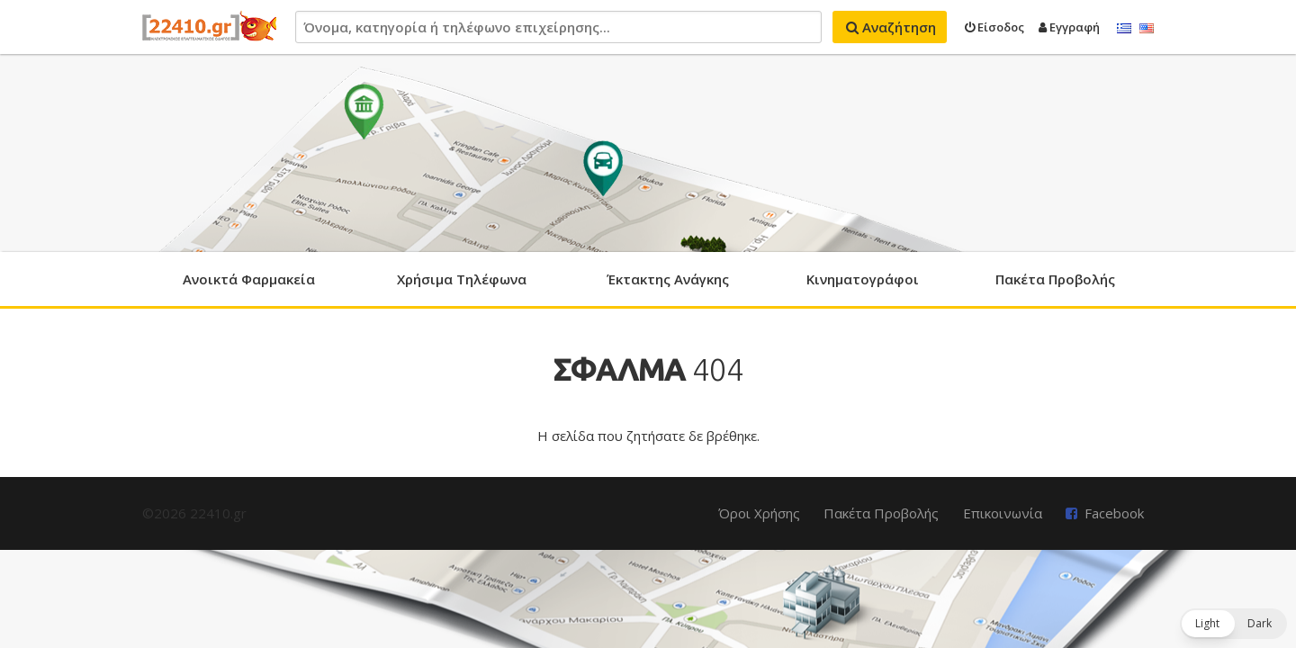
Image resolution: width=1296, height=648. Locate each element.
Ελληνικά (1124, 29)
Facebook (1114, 513)
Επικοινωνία (1002, 513)
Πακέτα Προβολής (1055, 279)
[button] (1233, 623)
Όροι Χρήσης (759, 513)
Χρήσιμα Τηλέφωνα (461, 279)
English (1146, 29)
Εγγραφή (1069, 27)
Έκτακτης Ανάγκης (668, 279)
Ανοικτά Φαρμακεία (249, 279)
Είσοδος (994, 27)
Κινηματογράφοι (862, 279)
